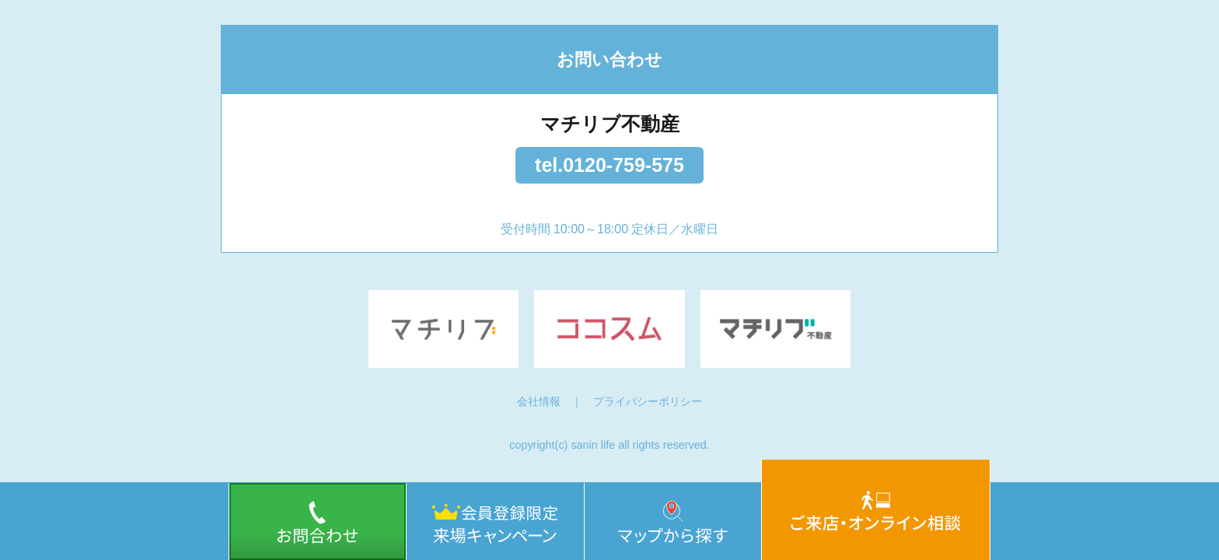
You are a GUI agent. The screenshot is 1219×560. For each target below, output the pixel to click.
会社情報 (539, 401)
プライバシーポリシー (647, 401)
